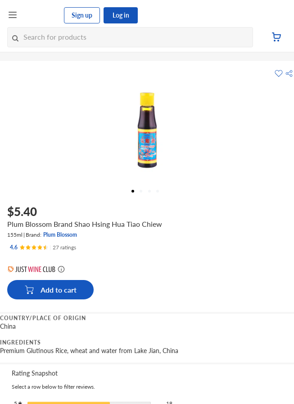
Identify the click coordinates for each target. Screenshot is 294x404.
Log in (121, 15)
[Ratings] (43, 247)
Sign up (82, 15)
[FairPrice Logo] (41, 15)
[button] (289, 73)
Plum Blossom (60, 234)
